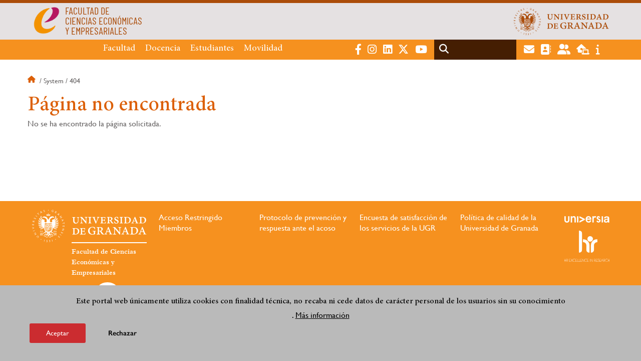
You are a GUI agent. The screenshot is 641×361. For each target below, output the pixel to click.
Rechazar (122, 333)
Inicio (33, 81)
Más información (322, 315)
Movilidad (263, 48)
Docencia (162, 48)
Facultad (119, 48)
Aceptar (57, 333)
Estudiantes (212, 48)
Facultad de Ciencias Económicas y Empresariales (104, 262)
